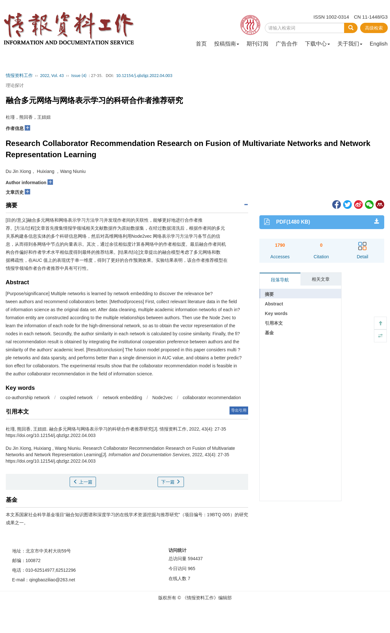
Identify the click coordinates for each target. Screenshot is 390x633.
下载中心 (317, 44)
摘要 (269, 294)
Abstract (274, 303)
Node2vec (162, 397)
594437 (195, 558)
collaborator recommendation (212, 397)
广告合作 (287, 44)
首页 (201, 44)
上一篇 (82, 481)
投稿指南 (226, 44)
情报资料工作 (19, 75)
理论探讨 (15, 85)
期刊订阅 (257, 44)
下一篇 (170, 481)
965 (191, 568)
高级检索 (374, 27)
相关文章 (321, 279)
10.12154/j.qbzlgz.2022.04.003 (144, 75)
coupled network (76, 397)
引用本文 (274, 323)
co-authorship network (28, 397)
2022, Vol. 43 (52, 75)
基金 (269, 332)
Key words (276, 313)
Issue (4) (79, 75)
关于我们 (349, 44)
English (379, 44)
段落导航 (280, 279)
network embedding (123, 397)
